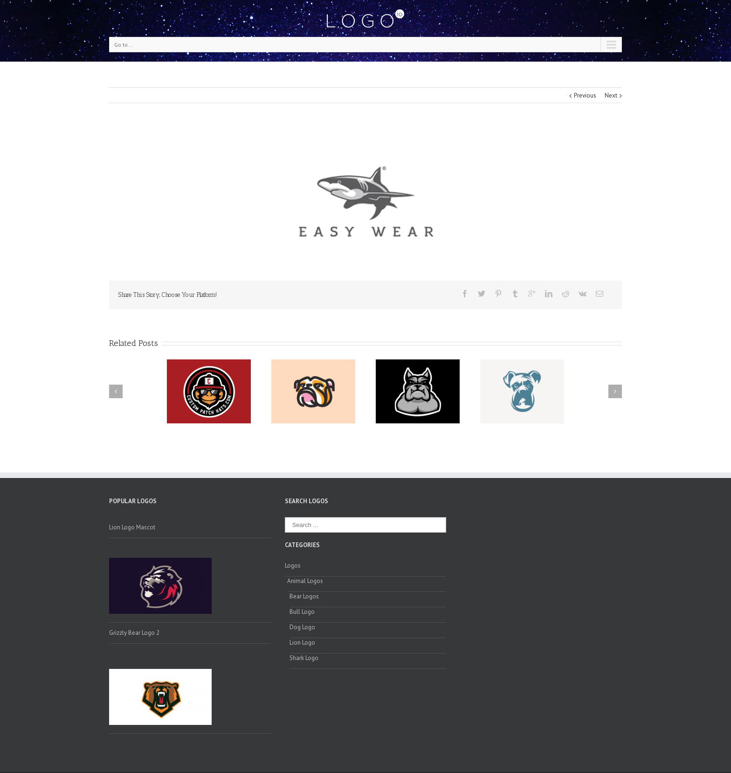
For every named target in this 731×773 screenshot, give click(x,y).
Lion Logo (302, 643)
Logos (293, 565)
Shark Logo (304, 658)
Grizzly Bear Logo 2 (134, 633)
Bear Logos (304, 596)
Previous (585, 95)
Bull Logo (302, 612)
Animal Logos (305, 581)
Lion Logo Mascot (132, 527)
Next (611, 95)
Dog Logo (302, 627)
